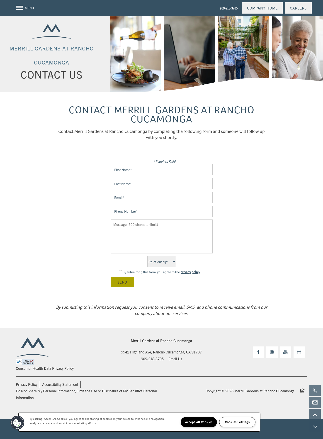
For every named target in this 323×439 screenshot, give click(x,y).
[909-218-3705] (315, 390)
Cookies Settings (237, 422)
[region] (139, 422)
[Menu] (25, 8)
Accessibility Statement (60, 384)
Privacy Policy (26, 384)
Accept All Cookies (199, 422)
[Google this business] (299, 352)
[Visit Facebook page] (258, 352)
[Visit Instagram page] (272, 352)
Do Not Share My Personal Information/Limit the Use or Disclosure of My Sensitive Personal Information (86, 394)
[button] (262, 8)
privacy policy (190, 272)
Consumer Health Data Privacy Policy (45, 368)
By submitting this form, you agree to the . (162, 272)
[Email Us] (315, 402)
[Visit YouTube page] (285, 352)
